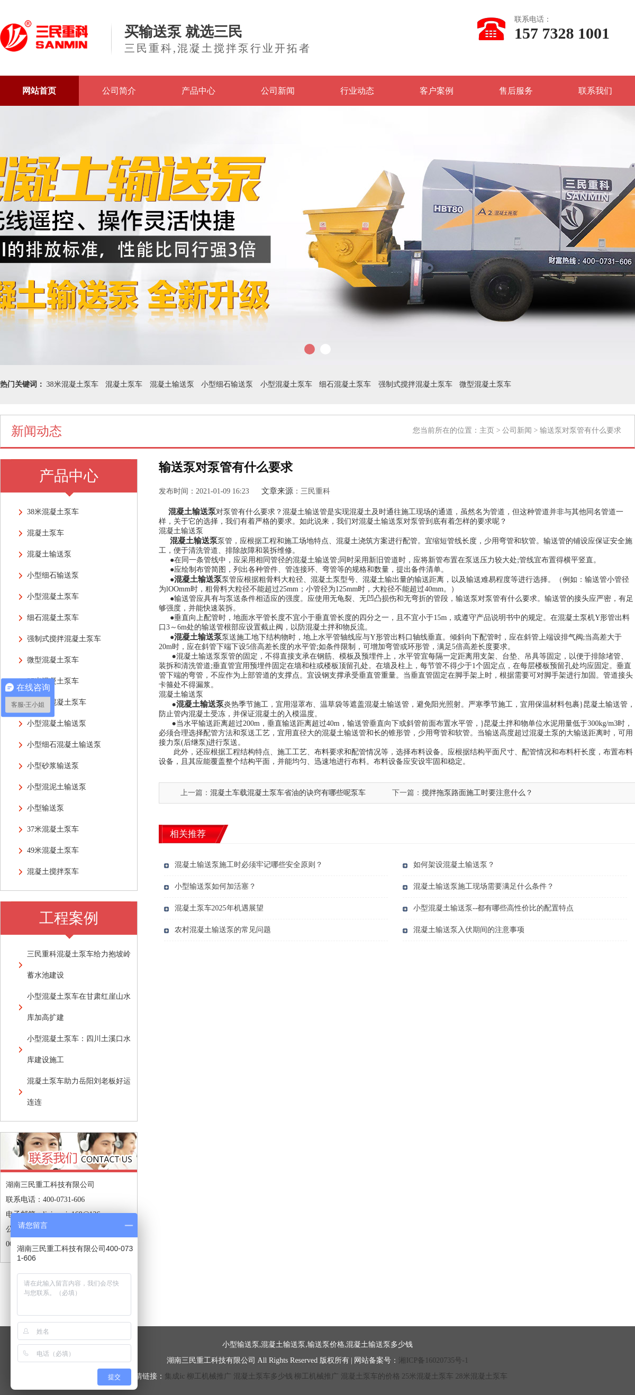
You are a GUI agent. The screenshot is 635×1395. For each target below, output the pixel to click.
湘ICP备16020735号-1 (433, 1360)
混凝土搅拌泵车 (53, 872)
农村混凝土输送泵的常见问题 (223, 930)
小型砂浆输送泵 (53, 766)
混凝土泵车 (123, 384)
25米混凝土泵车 (427, 1376)
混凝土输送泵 (172, 384)
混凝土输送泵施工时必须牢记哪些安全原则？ (249, 865)
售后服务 (516, 90)
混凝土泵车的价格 (370, 1376)
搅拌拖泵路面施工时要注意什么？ (477, 793)
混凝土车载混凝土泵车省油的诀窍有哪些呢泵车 (288, 793)
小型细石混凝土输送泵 (64, 745)
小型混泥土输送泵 (56, 787)
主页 (486, 430)
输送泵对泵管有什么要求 (496, 599)
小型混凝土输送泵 (56, 723)
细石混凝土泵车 (345, 384)
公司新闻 (278, 90)
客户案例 (436, 90)
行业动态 (357, 90)
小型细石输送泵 (227, 384)
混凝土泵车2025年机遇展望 (219, 908)
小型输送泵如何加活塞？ (215, 886)
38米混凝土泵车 (72, 384)
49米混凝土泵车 (53, 850)
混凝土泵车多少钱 (263, 1376)
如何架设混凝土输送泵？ (454, 865)
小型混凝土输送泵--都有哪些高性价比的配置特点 (493, 908)
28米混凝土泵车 (481, 1376)
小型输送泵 (45, 808)
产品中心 (198, 90)
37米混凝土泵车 (53, 829)
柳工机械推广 (209, 1376)
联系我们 (595, 90)
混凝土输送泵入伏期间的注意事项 (468, 930)
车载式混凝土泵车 (56, 702)
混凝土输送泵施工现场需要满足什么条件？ (483, 886)
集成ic (175, 1376)
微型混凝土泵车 (485, 384)
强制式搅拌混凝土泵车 (415, 384)
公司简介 (119, 90)
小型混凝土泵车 (286, 384)
